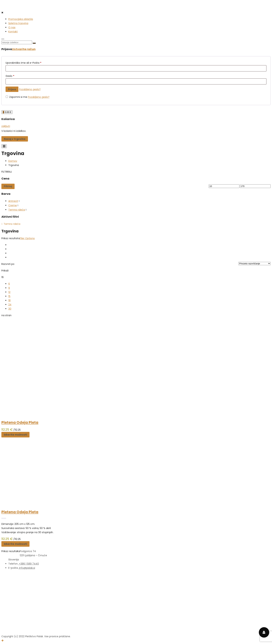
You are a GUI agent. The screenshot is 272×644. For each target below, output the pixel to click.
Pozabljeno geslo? (30, 89)
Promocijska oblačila (20, 19)
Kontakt (13, 31)
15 (9, 296)
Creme (12, 205)
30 (9, 308)
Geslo (10, 76)
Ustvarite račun (24, 49)
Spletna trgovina (18, 23)
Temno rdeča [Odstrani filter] (12, 224)
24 (9, 304)
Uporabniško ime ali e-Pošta (23, 63)
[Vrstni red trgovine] (254, 263)
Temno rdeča (16, 209)
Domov (12, 161)
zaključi (5, 126)
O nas (11, 27)
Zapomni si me (17, 97)
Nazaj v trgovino (15, 139)
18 (9, 300)
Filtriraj (8, 186)
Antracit (13, 201)
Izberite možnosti (15, 434)
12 (9, 292)
